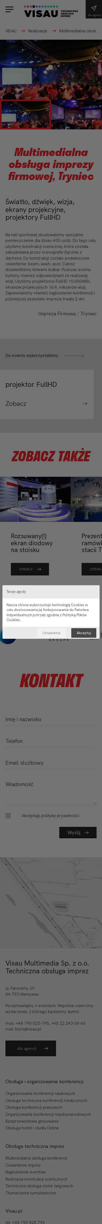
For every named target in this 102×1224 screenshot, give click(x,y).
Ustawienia (51, 633)
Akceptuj (84, 633)
